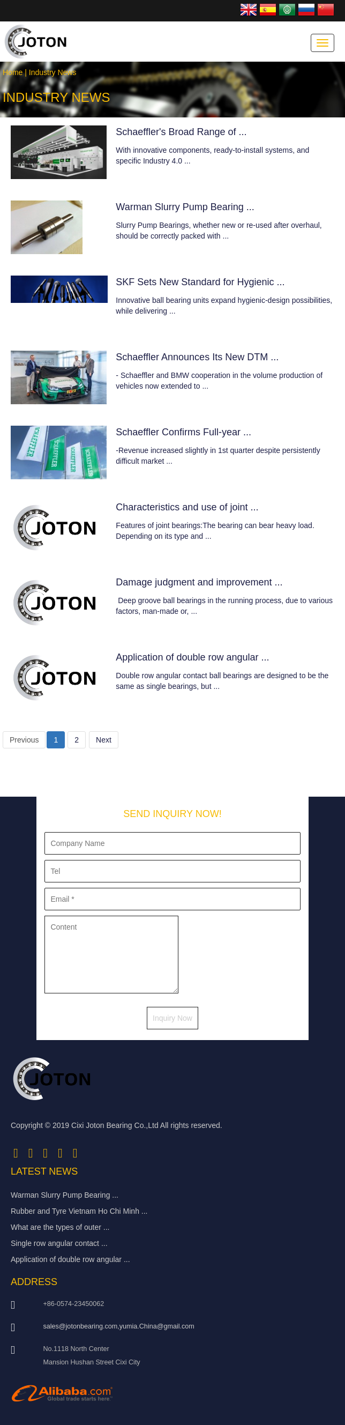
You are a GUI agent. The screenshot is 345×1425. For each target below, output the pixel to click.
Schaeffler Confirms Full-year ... (183, 432)
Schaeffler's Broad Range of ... (181, 132)
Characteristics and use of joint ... (187, 507)
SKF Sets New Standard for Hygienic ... (200, 282)
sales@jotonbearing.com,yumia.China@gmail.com (118, 1326)
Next (103, 740)
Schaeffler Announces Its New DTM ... (197, 357)
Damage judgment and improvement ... (199, 582)
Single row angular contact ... (59, 1243)
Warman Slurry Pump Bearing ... (185, 207)
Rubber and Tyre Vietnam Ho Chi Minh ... (79, 1211)
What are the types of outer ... (60, 1227)
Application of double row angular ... (192, 657)
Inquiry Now (172, 1018)
